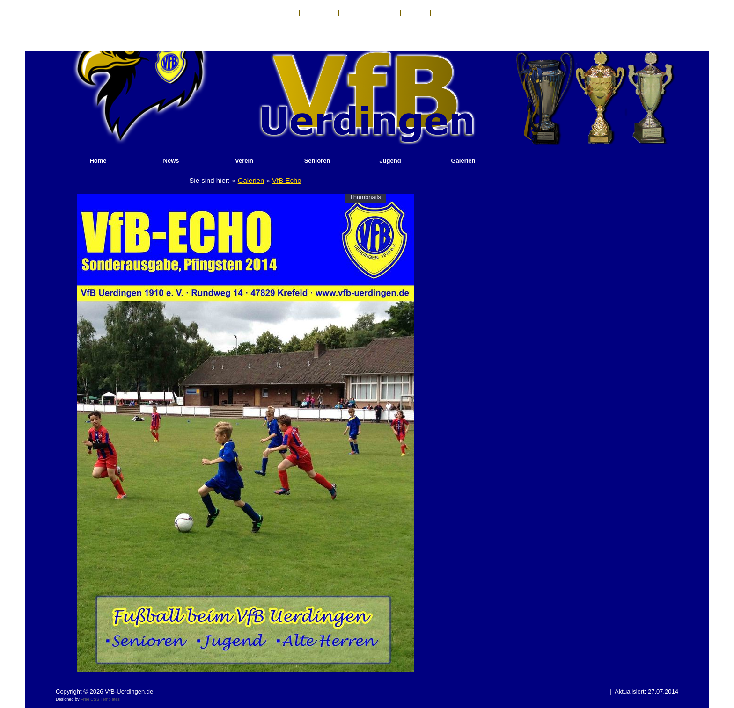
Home (97, 160)
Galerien (463, 160)
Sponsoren (449, 13)
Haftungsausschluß (370, 13)
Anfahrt (415, 13)
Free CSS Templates (100, 699)
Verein (244, 160)
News (171, 160)
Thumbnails (365, 197)
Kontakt (283, 13)
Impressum (319, 13)
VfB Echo (286, 180)
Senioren (317, 160)
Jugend (390, 160)
